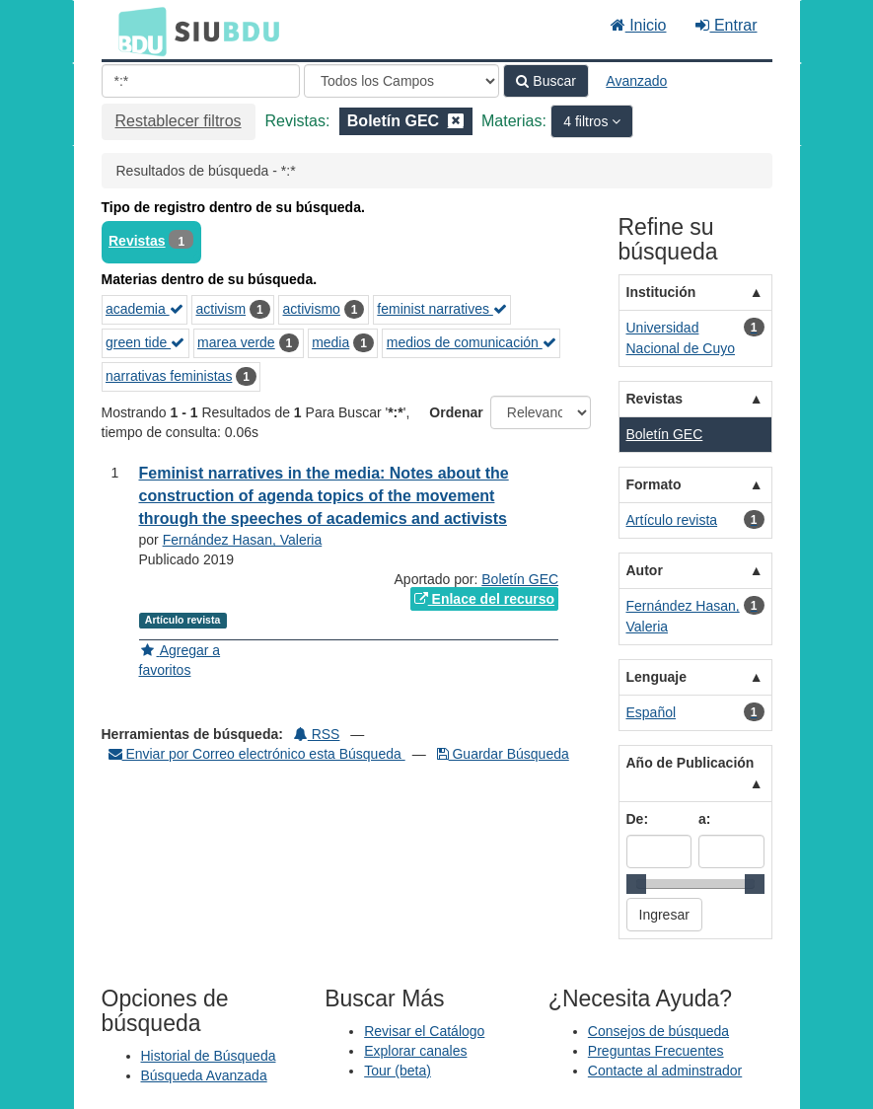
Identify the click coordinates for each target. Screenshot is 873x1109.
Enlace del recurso (484, 599)
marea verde (236, 342)
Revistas (137, 241)
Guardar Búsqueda (503, 754)
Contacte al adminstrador (665, 1070)
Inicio (639, 25)
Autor (644, 570)
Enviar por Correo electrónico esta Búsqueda (257, 754)
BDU (137, 30)
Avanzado (636, 81)
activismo (311, 309)
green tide (145, 342)
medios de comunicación (471, 342)
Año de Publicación (690, 763)
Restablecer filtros (178, 120)
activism (220, 309)
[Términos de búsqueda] (201, 81)
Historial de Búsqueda (208, 1056)
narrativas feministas (169, 376)
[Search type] (401, 81)
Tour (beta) (397, 1070)
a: (704, 819)
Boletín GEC (519, 579)
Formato (654, 484)
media (330, 342)
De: (637, 819)
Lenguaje (656, 677)
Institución (661, 292)
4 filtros (587, 121)
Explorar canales (415, 1051)
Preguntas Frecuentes (656, 1051)
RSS (317, 734)
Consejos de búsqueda (658, 1031)
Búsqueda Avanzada (204, 1075)
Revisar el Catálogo (424, 1031)
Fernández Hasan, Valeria (243, 540)
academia (144, 309)
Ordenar (455, 412)
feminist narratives (441, 309)
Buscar (545, 81)
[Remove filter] (456, 120)
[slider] (636, 884)
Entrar (726, 25)
